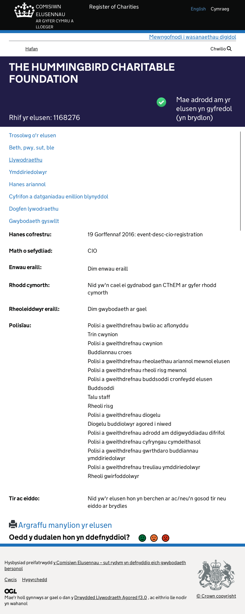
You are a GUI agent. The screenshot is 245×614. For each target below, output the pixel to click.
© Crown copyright (216, 596)
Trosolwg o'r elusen (32, 135)
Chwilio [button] (221, 49)
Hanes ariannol (27, 184)
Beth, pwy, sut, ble (31, 147)
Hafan (31, 49)
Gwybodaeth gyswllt (34, 220)
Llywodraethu (25, 159)
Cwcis (10, 579)
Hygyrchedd (34, 579)
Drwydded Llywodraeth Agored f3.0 (110, 597)
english (198, 9)
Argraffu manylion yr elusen (60, 525)
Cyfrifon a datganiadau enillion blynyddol (58, 196)
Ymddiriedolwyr (28, 172)
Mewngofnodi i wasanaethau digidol (192, 36)
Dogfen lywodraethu (33, 208)
